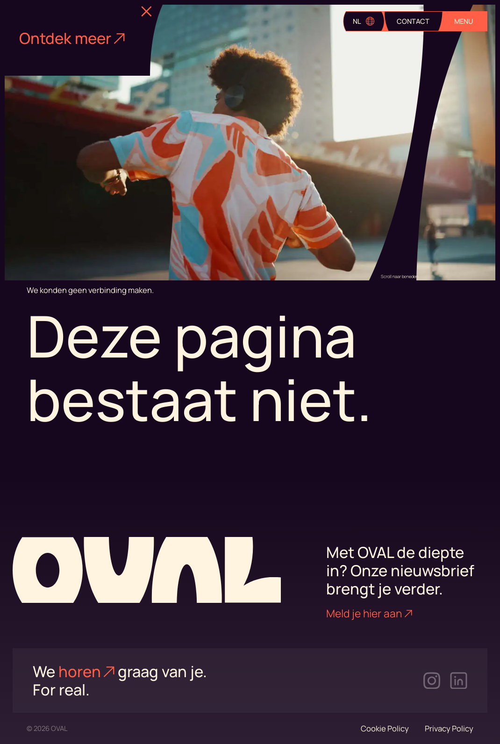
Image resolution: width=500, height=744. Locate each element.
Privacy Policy (449, 728)
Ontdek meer (72, 38)
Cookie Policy (385, 728)
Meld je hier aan (369, 613)
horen (86, 671)
